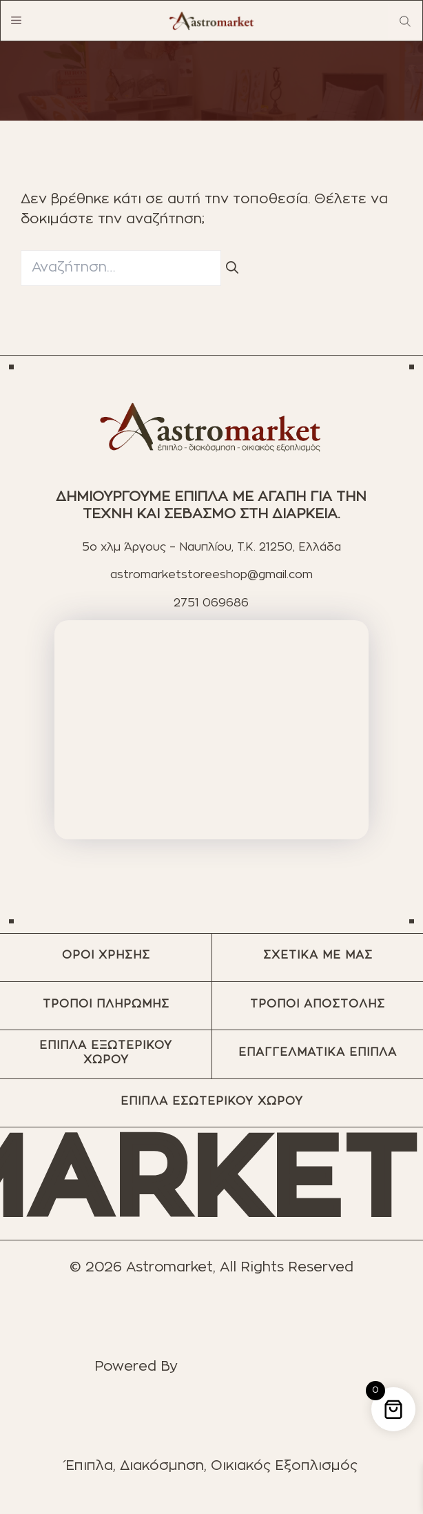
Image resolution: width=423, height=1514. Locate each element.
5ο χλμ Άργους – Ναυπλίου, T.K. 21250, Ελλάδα (211, 547)
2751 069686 (211, 602)
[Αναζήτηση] (232, 268)
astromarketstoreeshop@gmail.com (211, 574)
